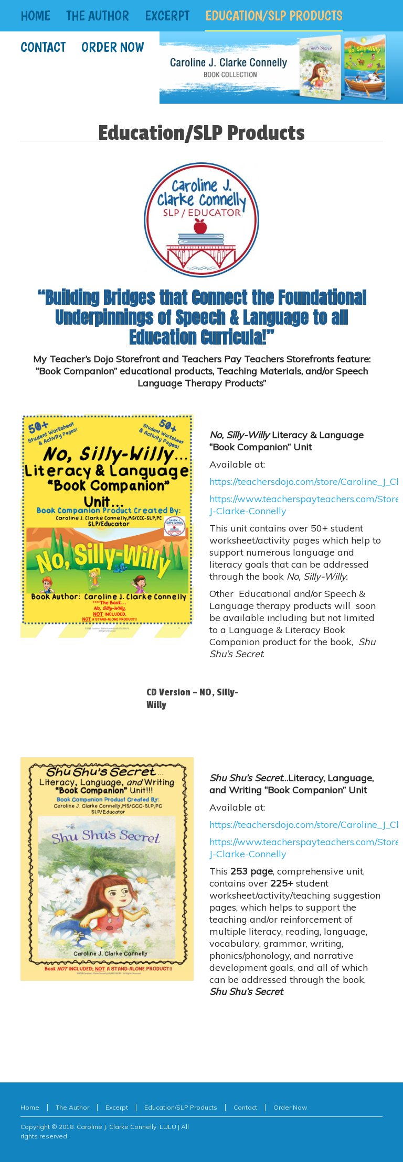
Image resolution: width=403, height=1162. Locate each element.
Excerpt (116, 1107)
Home (29, 1107)
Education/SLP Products (180, 1107)
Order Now (290, 1107)
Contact (245, 1107)
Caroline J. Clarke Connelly (116, 1127)
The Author (72, 1107)
